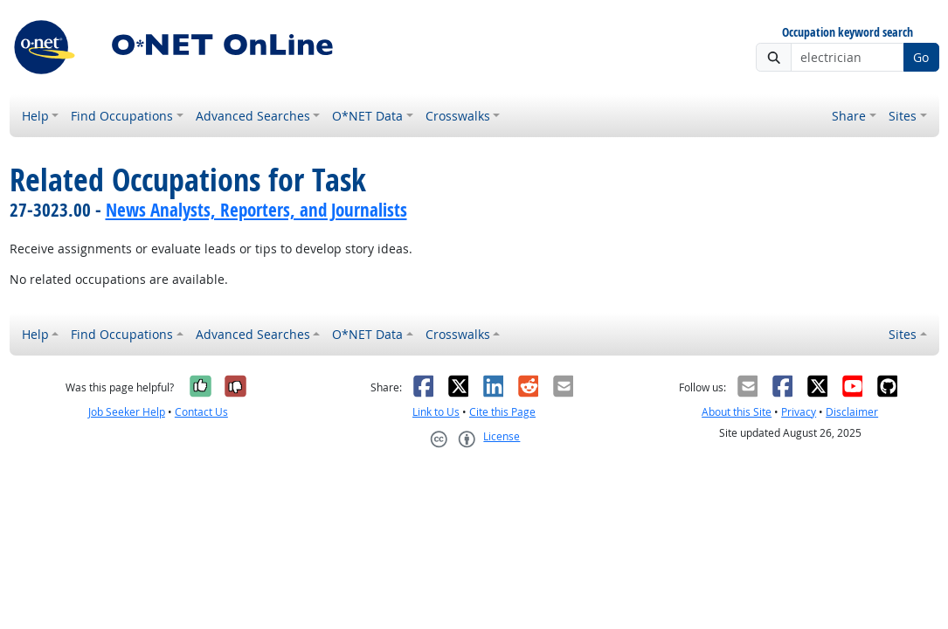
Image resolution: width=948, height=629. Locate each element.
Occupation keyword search (847, 32)
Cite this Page (502, 411)
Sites (903, 115)
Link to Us (436, 411)
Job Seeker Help (126, 411)
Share (849, 115)
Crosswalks (458, 115)
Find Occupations (122, 115)
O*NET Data (367, 115)
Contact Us (201, 411)
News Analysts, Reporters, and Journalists (256, 209)
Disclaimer (852, 411)
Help (35, 115)
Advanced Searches (253, 115)
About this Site (737, 411)
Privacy (798, 411)
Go (921, 57)
